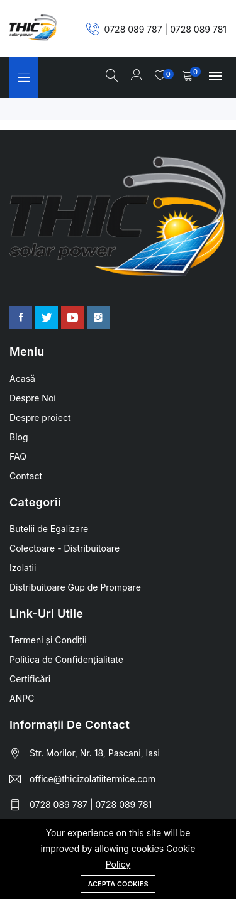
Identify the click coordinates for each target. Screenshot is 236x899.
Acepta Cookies (117, 884)
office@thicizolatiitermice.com (92, 778)
